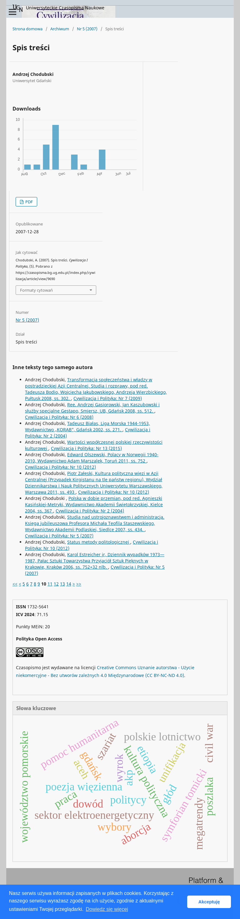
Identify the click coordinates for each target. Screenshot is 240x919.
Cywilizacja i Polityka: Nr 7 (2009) (107, 398)
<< (15, 584)
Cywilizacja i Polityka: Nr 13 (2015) (86, 448)
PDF (28, 202)
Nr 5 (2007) (87, 29)
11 (50, 584)
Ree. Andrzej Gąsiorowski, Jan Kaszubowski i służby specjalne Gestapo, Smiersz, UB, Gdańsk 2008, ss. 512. (92, 408)
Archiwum (59, 29)
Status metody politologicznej (98, 542)
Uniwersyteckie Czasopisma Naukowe (58, 8)
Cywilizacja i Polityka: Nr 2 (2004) (90, 511)
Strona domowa (27, 29)
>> (78, 584)
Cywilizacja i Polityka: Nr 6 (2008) (59, 417)
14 (68, 584)
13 (62, 584)
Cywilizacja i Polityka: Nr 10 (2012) (60, 467)
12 (56, 584)
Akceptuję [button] (209, 901)
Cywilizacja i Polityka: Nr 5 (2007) (59, 536)
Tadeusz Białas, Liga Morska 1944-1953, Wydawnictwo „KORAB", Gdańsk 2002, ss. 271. (87, 426)
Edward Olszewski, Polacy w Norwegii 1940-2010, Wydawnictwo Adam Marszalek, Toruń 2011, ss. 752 (91, 458)
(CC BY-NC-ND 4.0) (164, 675)
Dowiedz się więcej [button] (107, 909)
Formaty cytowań (36, 290)
